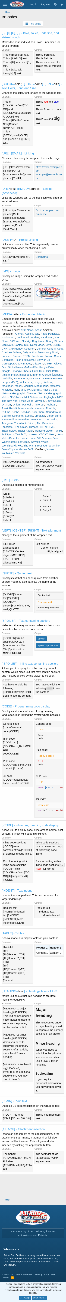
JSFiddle (7, 378)
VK (39, 438)
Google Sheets (22, 370)
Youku (50, 449)
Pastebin (27, 404)
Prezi (5, 408)
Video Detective (11, 438)
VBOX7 (43, 434)
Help (53, 1274)
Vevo (59, 434)
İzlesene (57, 374)
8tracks (17, 356)
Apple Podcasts (50, 333)
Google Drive (47, 367)
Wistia (45, 441)
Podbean (51, 404)
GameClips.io (10, 449)
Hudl (35, 370)
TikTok (44, 426)
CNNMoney (16, 348)
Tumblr (58, 430)
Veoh (52, 434)
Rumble (50, 408)
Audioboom (8, 337)
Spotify (29, 415)
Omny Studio (53, 400)
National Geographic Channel (19, 393)
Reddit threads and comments (27, 408)
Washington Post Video (15, 441)
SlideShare (38, 411)
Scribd (15, 411)
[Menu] (5, 4)
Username (42, 256)
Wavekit (35, 441)
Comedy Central (46, 348)
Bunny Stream (54, 341)
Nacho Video (50, 389)
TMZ (51, 426)
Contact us (7, 1274)
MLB (16, 389)
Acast (38, 329)
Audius (35, 337)
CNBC (56, 344)
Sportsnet (17, 415)
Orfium (17, 404)
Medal (18, 385)
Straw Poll (8, 419)
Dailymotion (29, 352)
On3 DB (6, 404)
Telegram (7, 423)
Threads (33, 426)
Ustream (32, 434)
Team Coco (36, 419)
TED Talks (51, 419)
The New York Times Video (17, 400)
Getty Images (23, 363)
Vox (56, 438)
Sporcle (6, 415)
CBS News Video (34, 344)
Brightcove (38, 341)
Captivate (7, 344)
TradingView (9, 430)
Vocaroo (47, 438)
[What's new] (61, 4)
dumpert (6, 356)
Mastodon (7, 385)
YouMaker (8, 452)
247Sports (8, 434)
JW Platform (21, 378)
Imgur (14, 374)
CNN (5, 348)
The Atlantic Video (24, 423)
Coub (60, 348)
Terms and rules (24, 1274)
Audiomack (23, 337)
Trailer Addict (25, 430)
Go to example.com (47, 210)
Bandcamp (47, 337)
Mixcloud (7, 389)
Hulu (42, 370)
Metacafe (55, 385)
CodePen (29, 348)
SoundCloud (53, 411)
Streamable (22, 419)
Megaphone (41, 385)
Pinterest (39, 404)
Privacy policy (42, 1274)
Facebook (37, 356)
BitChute (15, 341)
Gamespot (8, 363)
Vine (33, 438)
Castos (18, 344)
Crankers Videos (11, 352)
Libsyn (37, 382)
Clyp (48, 344)
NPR (60, 397)
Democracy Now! (48, 352)
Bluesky (26, 341)
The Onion (21, 426)
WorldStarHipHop (12, 445)
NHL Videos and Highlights (40, 397)
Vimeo (25, 438)
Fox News (28, 359)
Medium (28, 385)
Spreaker (39, 415)
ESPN (26, 356)
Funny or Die (43, 359)
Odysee (39, 400)
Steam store (54, 415)
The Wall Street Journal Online (42, 445)
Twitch (19, 434)
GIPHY (49, 363)
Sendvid (25, 411)
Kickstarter (26, 382)
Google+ (7, 370)
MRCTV (25, 389)
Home (5, 1277)
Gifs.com (38, 363)
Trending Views (43, 430)
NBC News (16, 397)
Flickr (17, 359)
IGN (48, 370)
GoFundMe (30, 367)
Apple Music (32, 333)
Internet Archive (41, 374)
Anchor (19, 333)
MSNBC (36, 389)
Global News (15, 367)
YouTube (20, 452)
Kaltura (33, 378)
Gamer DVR (26, 449)
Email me (41, 214)
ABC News (27, 329)
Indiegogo (25, 374)
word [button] (49, 688)
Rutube (6, 411)
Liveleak (47, 382)
